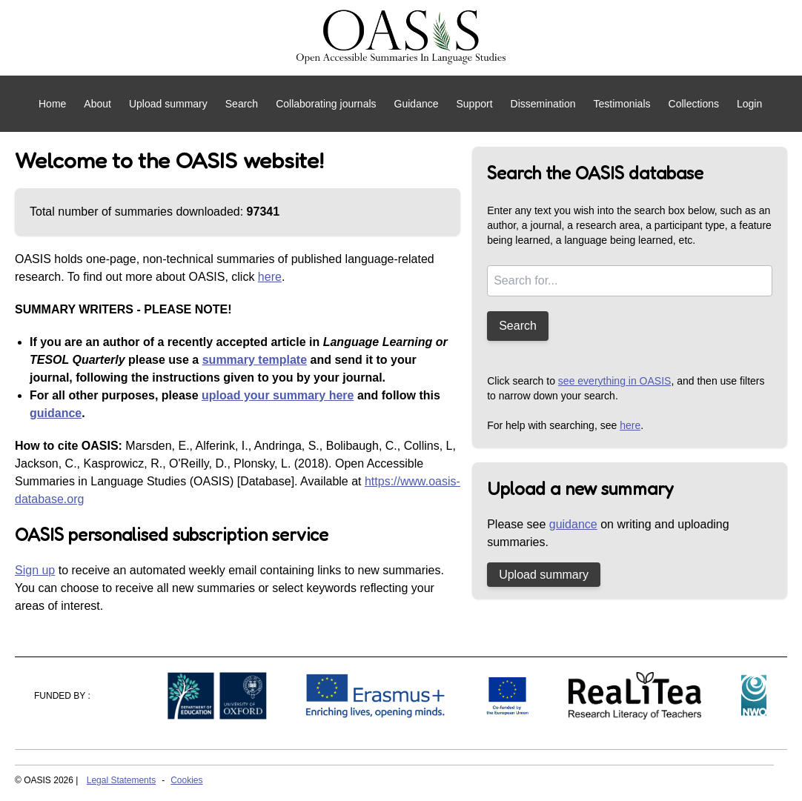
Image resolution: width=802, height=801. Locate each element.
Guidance (416, 104)
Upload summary (168, 104)
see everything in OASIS (615, 381)
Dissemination (543, 104)
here (270, 276)
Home (52, 104)
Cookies (186, 780)
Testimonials (621, 104)
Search (241, 104)
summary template (254, 359)
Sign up (35, 570)
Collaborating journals (326, 104)
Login (749, 104)
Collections (694, 104)
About (97, 104)
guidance (56, 413)
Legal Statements (121, 780)
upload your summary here (278, 395)
